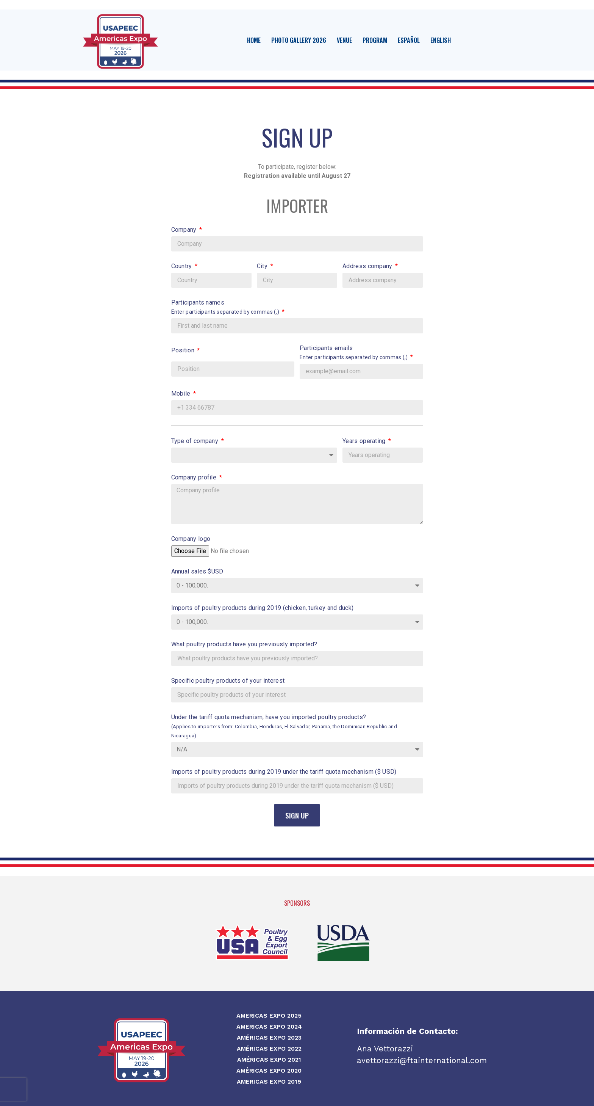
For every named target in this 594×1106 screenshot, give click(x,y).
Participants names (226, 307)
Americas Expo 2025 (269, 1015)
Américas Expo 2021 (269, 1059)
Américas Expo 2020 (269, 1070)
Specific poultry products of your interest (228, 680)
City (263, 266)
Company (184, 229)
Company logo (191, 538)
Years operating (364, 441)
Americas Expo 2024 (269, 1026)
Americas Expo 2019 (269, 1081)
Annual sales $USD (197, 571)
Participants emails (354, 352)
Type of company (195, 441)
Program (375, 40)
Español (409, 40)
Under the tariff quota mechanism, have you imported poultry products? (284, 725)
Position (183, 350)
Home (254, 40)
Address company (368, 266)
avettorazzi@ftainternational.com (422, 1060)
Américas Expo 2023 (269, 1037)
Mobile (181, 393)
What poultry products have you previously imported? (244, 644)
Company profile (194, 477)
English (440, 40)
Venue (344, 40)
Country (182, 266)
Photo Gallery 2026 (298, 40)
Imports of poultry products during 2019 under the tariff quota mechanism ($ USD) (284, 771)
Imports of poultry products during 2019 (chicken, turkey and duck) (262, 607)
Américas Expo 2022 (269, 1048)
